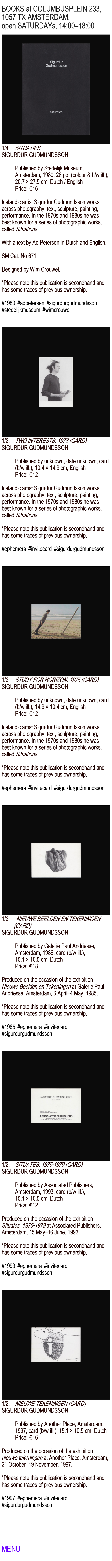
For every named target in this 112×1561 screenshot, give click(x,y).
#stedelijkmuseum (21, 309)
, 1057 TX (52, 13)
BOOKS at (16, 9)
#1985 (8, 1027)
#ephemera (14, 548)
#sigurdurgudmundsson (72, 303)
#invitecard (40, 548)
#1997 (8, 1498)
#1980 (8, 303)
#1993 (8, 1266)
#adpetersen (30, 303)
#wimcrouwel (57, 309)
